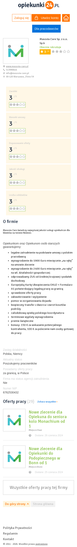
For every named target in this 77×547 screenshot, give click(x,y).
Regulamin (10, 534)
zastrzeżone (41, 544)
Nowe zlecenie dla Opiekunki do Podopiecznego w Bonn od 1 (45, 455)
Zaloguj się (21, 17)
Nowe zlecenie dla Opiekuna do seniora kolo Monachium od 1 (48, 419)
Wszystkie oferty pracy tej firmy (39, 487)
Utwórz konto (47, 18)
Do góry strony (15, 504)
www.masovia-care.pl (17, 66)
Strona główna (43, 504)
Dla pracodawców (46, 28)
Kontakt (8, 539)
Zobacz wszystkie (46, 401)
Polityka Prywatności (17, 528)
